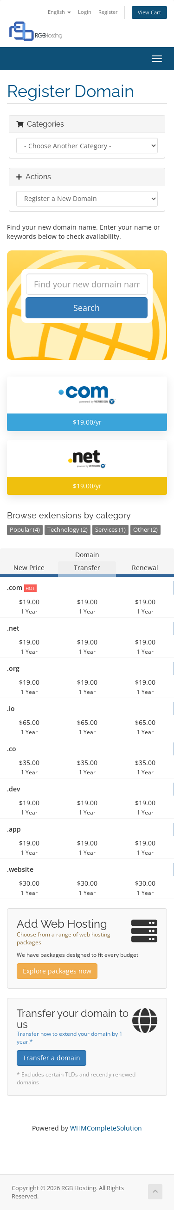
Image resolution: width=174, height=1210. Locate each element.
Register (108, 11)
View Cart (149, 12)
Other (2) (145, 530)
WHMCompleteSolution (106, 1128)
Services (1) (110, 530)
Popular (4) (25, 530)
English (59, 11)
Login (84, 11)
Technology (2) (67, 530)
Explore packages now (57, 971)
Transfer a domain (51, 1057)
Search (86, 307)
